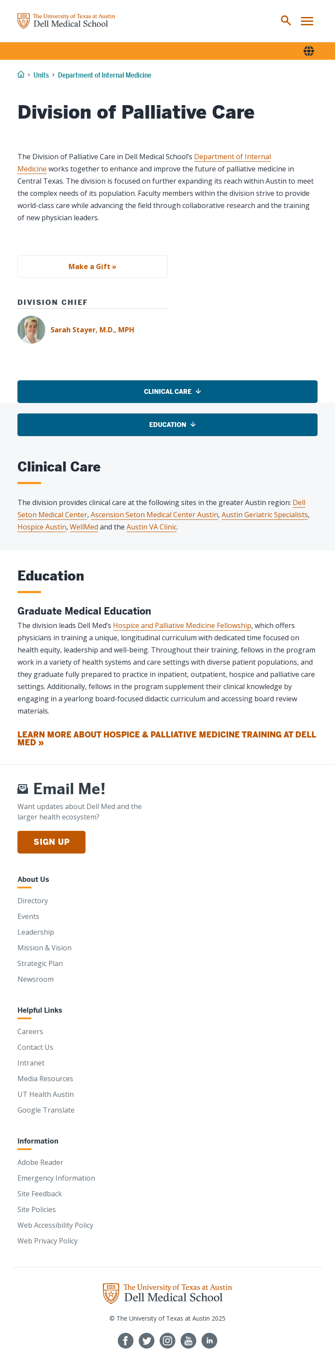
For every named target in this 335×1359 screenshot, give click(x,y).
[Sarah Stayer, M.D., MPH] (167, 330)
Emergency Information (56, 1178)
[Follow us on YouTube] (188, 1341)
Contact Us (35, 1047)
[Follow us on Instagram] (167, 1341)
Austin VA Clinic (151, 527)
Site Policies (36, 1209)
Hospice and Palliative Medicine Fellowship (182, 625)
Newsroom (35, 979)
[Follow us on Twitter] (146, 1341)
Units (41, 75)
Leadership (35, 932)
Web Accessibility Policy (55, 1225)
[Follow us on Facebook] (125, 1341)
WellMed (84, 527)
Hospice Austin (41, 527)
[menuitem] (286, 20)
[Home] (66, 21)
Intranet (30, 1063)
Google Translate (46, 1110)
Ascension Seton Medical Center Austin (154, 514)
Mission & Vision (44, 948)
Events (28, 916)
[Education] (167, 424)
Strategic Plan (40, 963)
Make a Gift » (92, 266)
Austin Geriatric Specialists (265, 514)
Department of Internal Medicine (104, 75)
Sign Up (51, 842)
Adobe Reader (40, 1162)
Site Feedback (39, 1194)
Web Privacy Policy (47, 1241)
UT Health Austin (45, 1094)
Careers (30, 1031)
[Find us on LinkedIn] (209, 1341)
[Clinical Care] (167, 391)
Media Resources (45, 1078)
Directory (32, 900)
